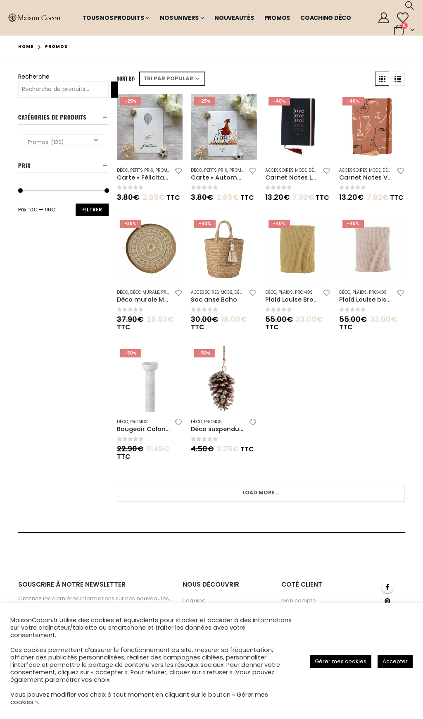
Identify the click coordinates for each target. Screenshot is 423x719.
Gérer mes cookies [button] (340, 661)
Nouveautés (234, 18)
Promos (277, 18)
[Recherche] (114, 89)
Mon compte (298, 600)
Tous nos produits (113, 18)
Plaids (285, 292)
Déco (122, 170)
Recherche (34, 76)
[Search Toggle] (409, 5)
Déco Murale (144, 292)
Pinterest (387, 601)
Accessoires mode (286, 170)
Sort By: (126, 78)
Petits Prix (141, 170)
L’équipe (194, 600)
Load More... (260, 492)
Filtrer (92, 209)
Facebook (387, 587)
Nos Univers (179, 18)
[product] (150, 127)
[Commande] (172, 79)
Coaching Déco (325, 18)
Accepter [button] (395, 661)
